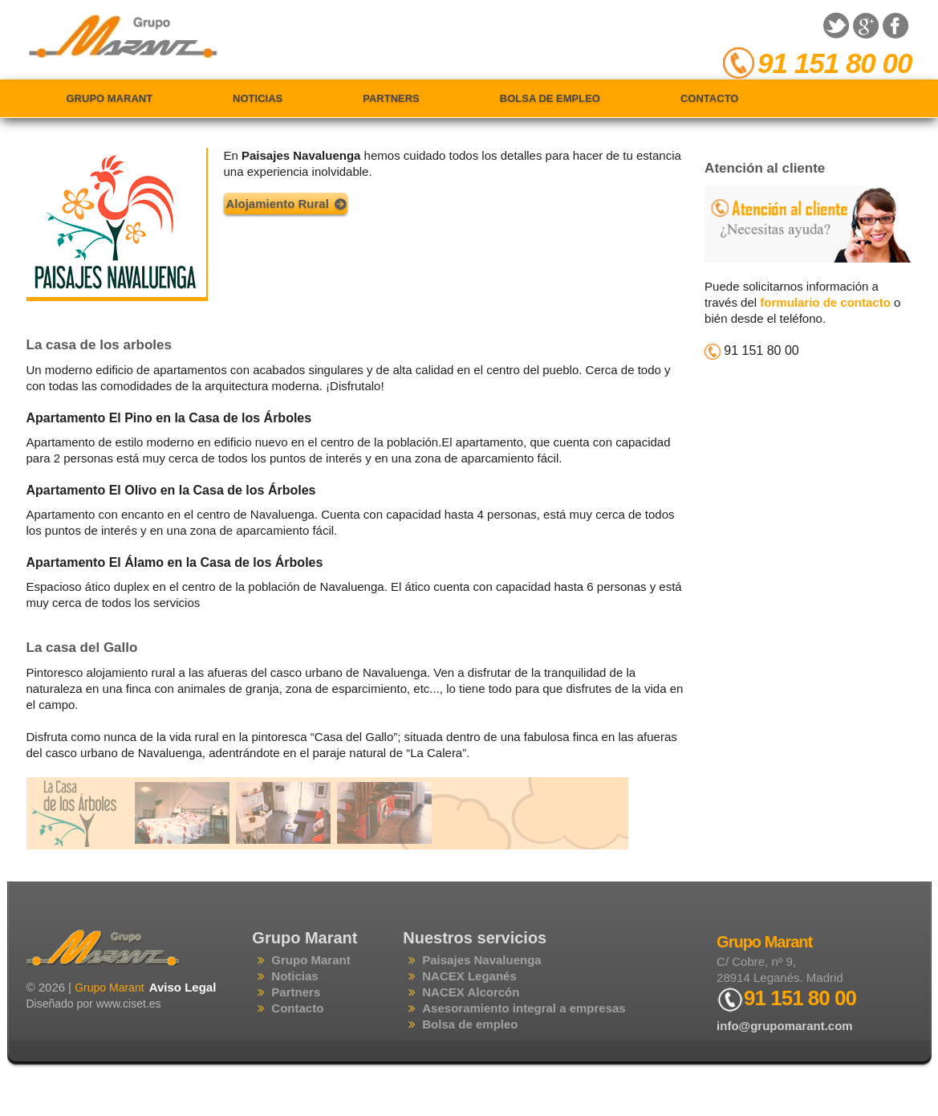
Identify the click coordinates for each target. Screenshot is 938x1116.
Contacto (709, 98)
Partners (391, 98)
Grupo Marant (110, 98)
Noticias (257, 98)
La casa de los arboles (99, 344)
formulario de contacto (825, 302)
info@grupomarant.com (785, 1026)
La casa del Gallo (82, 647)
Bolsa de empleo (550, 98)
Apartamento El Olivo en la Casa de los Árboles (171, 490)
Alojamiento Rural (277, 203)
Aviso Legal (183, 987)
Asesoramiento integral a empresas (523, 1008)
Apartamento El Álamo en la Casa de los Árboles (174, 562)
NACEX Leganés (469, 976)
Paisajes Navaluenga (481, 960)
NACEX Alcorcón (470, 992)
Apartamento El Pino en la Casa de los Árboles (169, 418)
